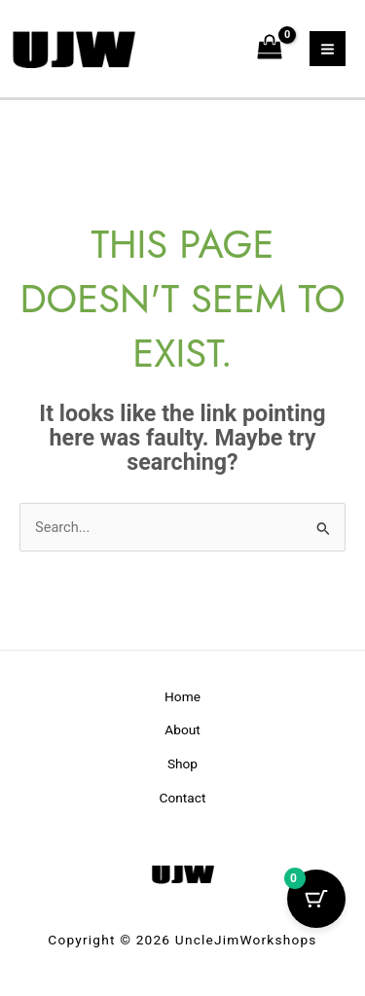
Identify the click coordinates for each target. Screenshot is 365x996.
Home (182, 696)
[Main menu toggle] (328, 49)
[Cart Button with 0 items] (316, 899)
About (182, 729)
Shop (182, 763)
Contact (183, 797)
